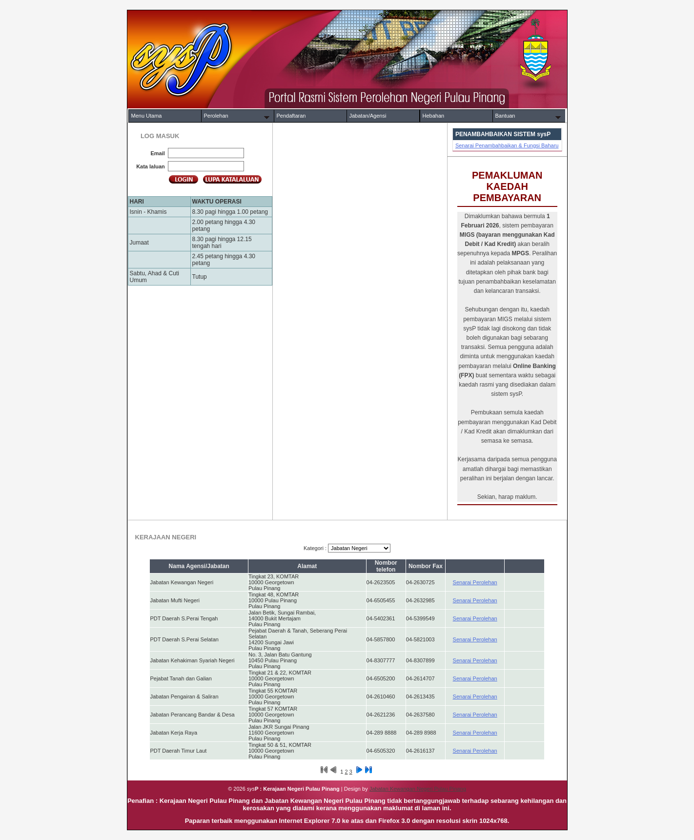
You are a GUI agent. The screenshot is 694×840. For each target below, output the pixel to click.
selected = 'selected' (359, 548)
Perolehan (216, 116)
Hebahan (434, 116)
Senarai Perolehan (475, 582)
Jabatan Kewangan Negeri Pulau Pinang (417, 789)
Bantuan (505, 116)
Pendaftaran (291, 116)
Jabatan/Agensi (368, 116)
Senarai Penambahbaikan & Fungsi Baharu (507, 145)
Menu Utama (146, 116)
